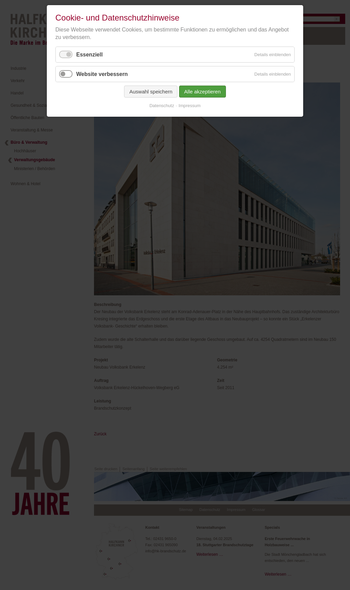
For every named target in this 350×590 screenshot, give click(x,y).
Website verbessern (102, 74)
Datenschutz (161, 105)
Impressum (190, 105)
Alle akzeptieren (202, 91)
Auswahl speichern (150, 91)
